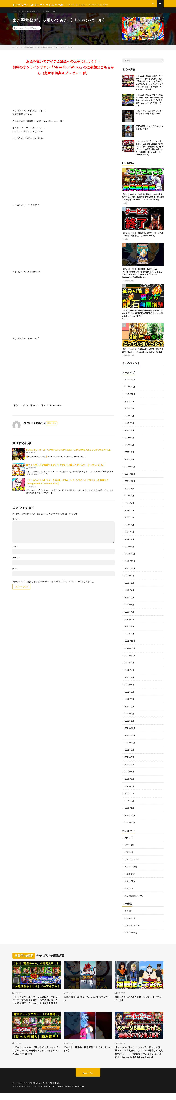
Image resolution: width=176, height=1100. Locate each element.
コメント (16, 524)
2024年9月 (129, 491)
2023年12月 (130, 556)
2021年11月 (130, 735)
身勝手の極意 (33, 33)
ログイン (129, 908)
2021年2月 (129, 799)
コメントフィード (132, 922)
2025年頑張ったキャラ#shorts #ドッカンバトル (87, 995)
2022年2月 (129, 713)
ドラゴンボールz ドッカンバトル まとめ (46, 1090)
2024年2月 (129, 542)
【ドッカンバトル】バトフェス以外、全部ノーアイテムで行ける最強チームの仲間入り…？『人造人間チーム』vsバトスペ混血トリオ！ (149, 105)
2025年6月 (129, 427)
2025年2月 (129, 456)
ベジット (129, 864)
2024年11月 (130, 477)
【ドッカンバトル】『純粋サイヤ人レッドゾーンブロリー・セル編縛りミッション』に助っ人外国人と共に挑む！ (36, 1053)
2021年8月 (129, 756)
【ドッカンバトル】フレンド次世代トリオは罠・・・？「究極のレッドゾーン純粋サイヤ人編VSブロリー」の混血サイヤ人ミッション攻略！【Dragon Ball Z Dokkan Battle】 (139, 1057)
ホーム (15, 14)
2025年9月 (129, 406)
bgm (127, 835)
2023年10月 (130, 570)
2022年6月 (129, 685)
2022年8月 (129, 670)
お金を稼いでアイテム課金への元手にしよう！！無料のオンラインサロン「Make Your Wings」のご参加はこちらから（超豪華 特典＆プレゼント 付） (63, 72)
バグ (60, 14)
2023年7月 (129, 592)
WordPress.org (131, 929)
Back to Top (88, 1081)
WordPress (81, 1094)
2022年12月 (130, 642)
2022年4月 (129, 699)
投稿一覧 (50, 428)
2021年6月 (129, 770)
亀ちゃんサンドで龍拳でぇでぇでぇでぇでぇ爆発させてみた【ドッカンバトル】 (65, 469)
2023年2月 (129, 627)
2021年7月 (129, 763)
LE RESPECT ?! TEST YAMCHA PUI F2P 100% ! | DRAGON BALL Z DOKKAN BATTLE (68, 454)
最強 (126, 244)
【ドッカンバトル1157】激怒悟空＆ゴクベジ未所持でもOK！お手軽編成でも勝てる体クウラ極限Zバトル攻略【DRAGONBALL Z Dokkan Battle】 (143, 202)
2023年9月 (129, 577)
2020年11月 (130, 820)
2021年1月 (129, 806)
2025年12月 (130, 384)
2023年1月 (129, 635)
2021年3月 (129, 792)
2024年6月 (129, 513)
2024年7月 (129, 506)
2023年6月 (129, 599)
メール (16, 562)
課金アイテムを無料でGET (34, 14)
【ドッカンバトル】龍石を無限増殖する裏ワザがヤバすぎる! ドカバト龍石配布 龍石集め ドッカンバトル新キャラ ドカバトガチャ (142, 318)
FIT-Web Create (56, 1094)
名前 (15, 551)
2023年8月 (129, 584)
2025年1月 (129, 463)
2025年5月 (129, 434)
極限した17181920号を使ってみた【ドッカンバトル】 (138, 995)
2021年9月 (129, 749)
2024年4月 (129, 527)
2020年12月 (130, 813)
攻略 (52, 14)
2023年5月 (129, 606)
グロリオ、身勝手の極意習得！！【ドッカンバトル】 (88, 1051)
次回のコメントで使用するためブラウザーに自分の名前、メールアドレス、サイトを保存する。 (53, 587)
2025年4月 (129, 441)
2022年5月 (129, 692)
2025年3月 (129, 449)
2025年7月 (129, 420)
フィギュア (129, 857)
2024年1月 (129, 549)
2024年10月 (130, 484)
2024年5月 (129, 520)
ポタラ (128, 871)
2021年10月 (130, 742)
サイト (15, 574)
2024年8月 (129, 499)
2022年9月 (129, 663)
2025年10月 (130, 398)
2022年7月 (129, 677)
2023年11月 (130, 563)
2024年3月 (129, 534)
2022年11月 (130, 649)
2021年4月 (129, 785)
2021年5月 (129, 778)
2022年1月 (129, 720)
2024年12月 (130, 470)
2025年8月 (129, 413)
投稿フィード (130, 915)
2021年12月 (130, 728)
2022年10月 (130, 656)
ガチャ (128, 843)
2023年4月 (129, 613)
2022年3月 (129, 706)
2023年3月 (129, 620)
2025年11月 (130, 391)
